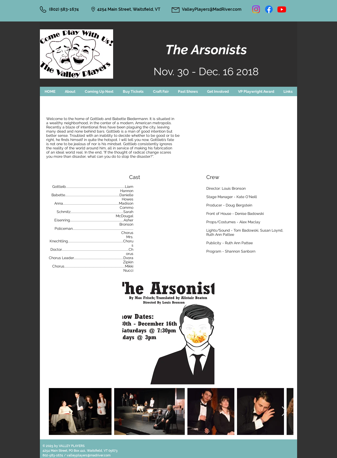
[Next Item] (284, 411)
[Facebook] (269, 9)
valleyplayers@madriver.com (88, 455)
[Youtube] (282, 9)
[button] (99, 91)
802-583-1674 (53, 455)
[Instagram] (256, 9)
